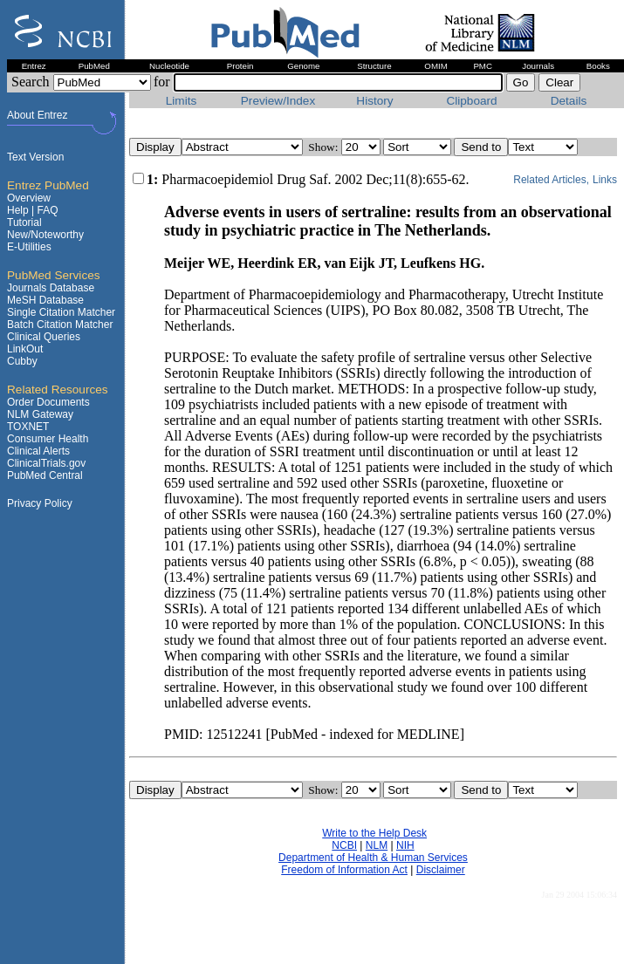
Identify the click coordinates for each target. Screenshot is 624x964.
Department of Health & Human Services (373, 857)
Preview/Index (278, 100)
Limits (181, 100)
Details (569, 100)
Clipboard (471, 100)
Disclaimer (440, 870)
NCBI (344, 845)
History (374, 100)
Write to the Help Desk (374, 833)
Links (605, 180)
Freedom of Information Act (344, 870)
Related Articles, (551, 180)
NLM (376, 845)
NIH (405, 845)
